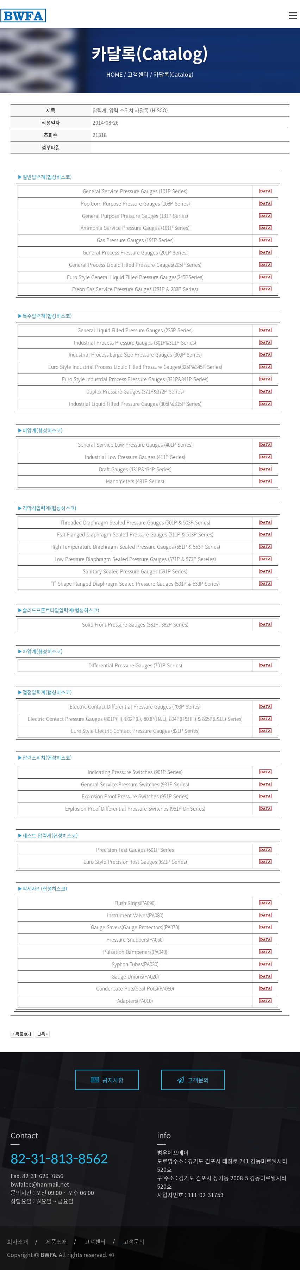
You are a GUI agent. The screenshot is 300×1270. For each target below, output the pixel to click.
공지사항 (107, 1080)
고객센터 (95, 1241)
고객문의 (193, 1080)
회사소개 (17, 1241)
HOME (114, 74)
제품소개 (56, 1241)
